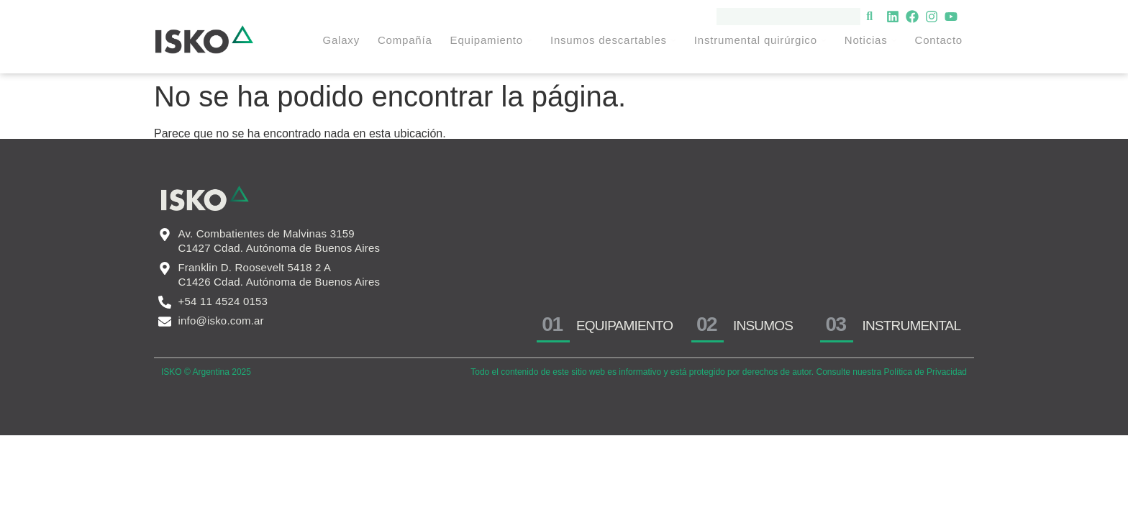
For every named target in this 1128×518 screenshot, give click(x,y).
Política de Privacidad (925, 372)
